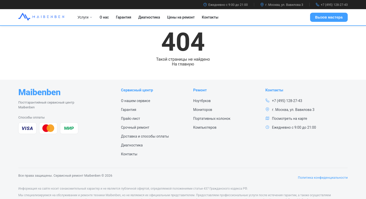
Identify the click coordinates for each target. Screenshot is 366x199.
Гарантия (123, 17)
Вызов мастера (329, 17)
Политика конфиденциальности (323, 177)
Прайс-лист (130, 119)
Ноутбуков (202, 101)
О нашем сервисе (135, 101)
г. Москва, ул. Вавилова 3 (281, 5)
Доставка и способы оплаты (145, 136)
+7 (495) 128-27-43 (332, 5)
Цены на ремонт (181, 17)
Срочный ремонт (135, 127)
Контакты (210, 17)
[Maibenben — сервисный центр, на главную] (39, 92)
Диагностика (149, 17)
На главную (183, 64)
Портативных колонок (212, 119)
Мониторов (202, 110)
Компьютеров (205, 127)
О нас (104, 17)
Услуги (85, 17)
